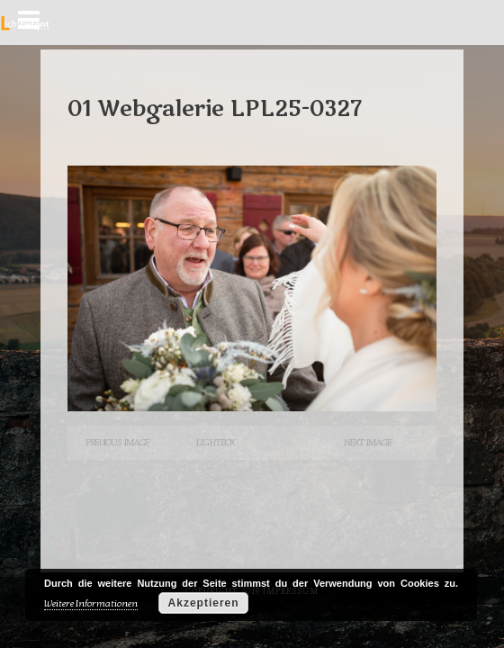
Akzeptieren (203, 603)
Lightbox (215, 442)
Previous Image (117, 442)
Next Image (368, 442)
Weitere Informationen (91, 603)
